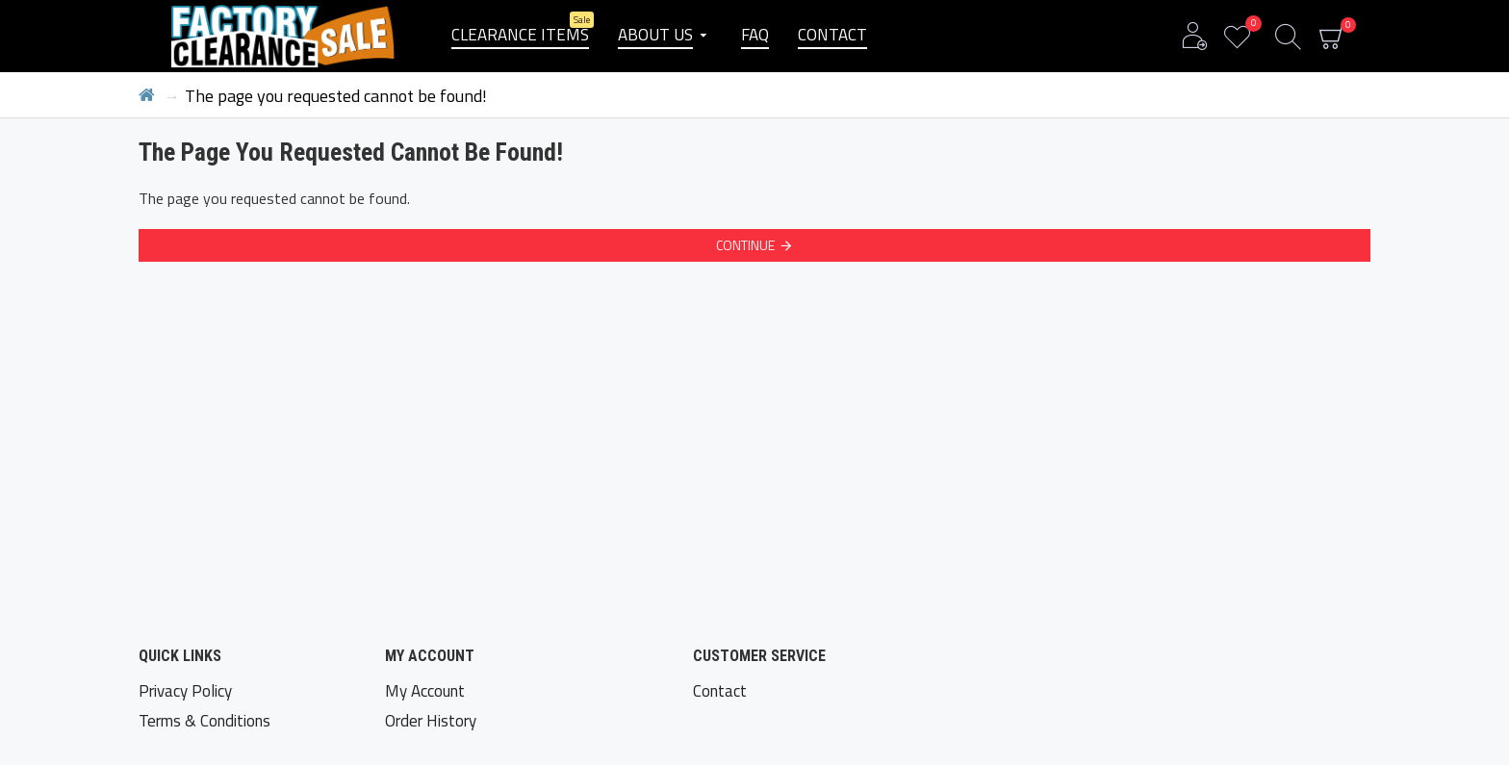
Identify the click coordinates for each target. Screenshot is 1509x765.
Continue (745, 245)
